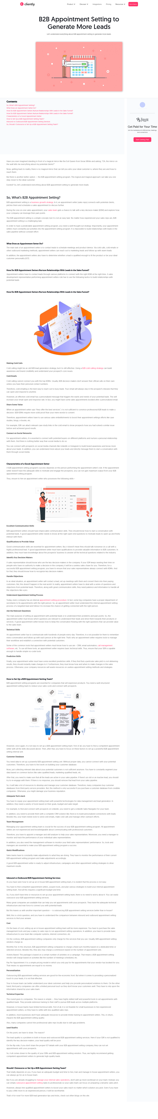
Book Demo (133, 4)
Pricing (108, 4)
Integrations (97, 4)
